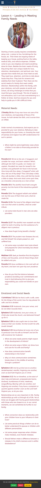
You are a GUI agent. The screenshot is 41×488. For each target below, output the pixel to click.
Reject (20, 485)
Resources (13, 7)
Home (5, 7)
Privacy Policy (34, 482)
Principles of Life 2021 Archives (14, 10)
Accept (14, 485)
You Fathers (33, 10)
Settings (27, 485)
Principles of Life (26, 7)
